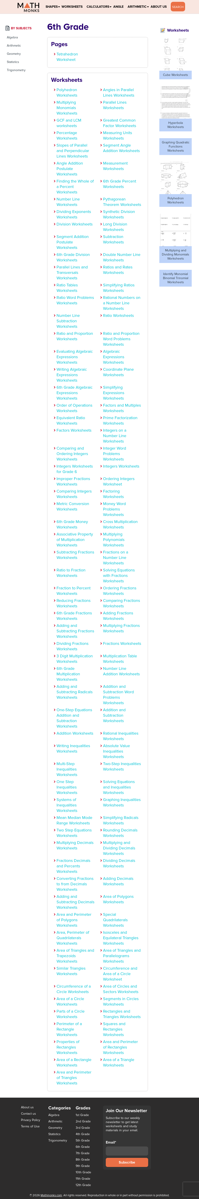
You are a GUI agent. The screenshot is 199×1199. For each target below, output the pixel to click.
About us (27, 1107)
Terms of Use (30, 1126)
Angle (118, 7)
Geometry (14, 54)
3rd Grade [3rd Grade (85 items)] (83, 1128)
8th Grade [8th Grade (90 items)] (83, 1159)
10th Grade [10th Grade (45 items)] (83, 1172)
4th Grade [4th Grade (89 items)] (83, 1134)
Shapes (52, 7)
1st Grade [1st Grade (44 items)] (82, 1115)
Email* (127, 1148)
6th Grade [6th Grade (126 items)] (83, 1147)
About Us (159, 7)
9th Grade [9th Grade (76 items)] (83, 1166)
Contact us (28, 1114)
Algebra (12, 37)
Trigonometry (16, 70)
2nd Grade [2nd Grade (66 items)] (83, 1121)
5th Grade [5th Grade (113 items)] (83, 1140)
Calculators (98, 7)
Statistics (13, 62)
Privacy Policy (30, 1120)
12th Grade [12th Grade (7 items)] (83, 1185)
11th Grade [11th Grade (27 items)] (83, 1179)
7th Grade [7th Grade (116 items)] (83, 1153)
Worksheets (72, 7)
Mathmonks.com (51, 1195)
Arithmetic (137, 7)
